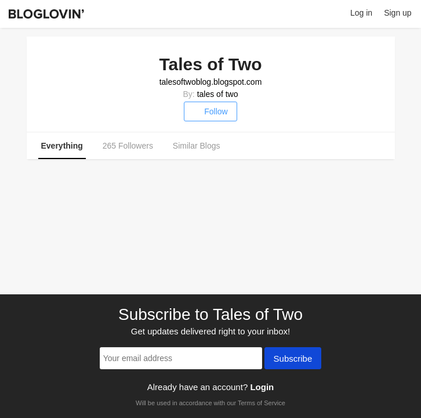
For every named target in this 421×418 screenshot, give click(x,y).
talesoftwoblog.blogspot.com (210, 82)
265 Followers (128, 145)
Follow (210, 111)
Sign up (397, 12)
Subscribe (293, 359)
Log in (361, 12)
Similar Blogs (196, 145)
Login (262, 387)
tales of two (217, 94)
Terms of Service (261, 402)
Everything (62, 145)
